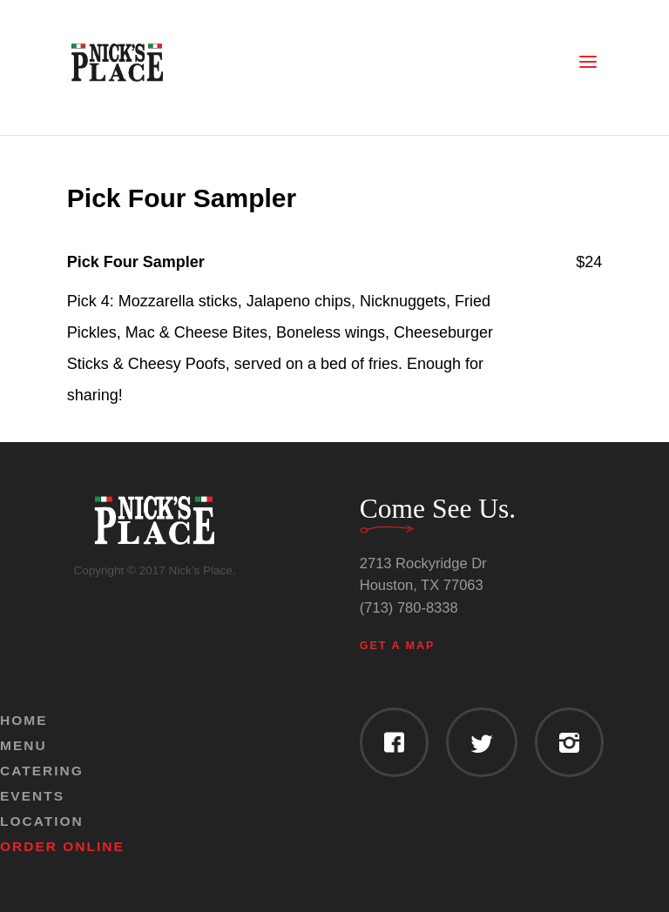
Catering (42, 770)
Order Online (62, 846)
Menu (23, 745)
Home (24, 720)
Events (32, 795)
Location (42, 821)
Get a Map (398, 646)
